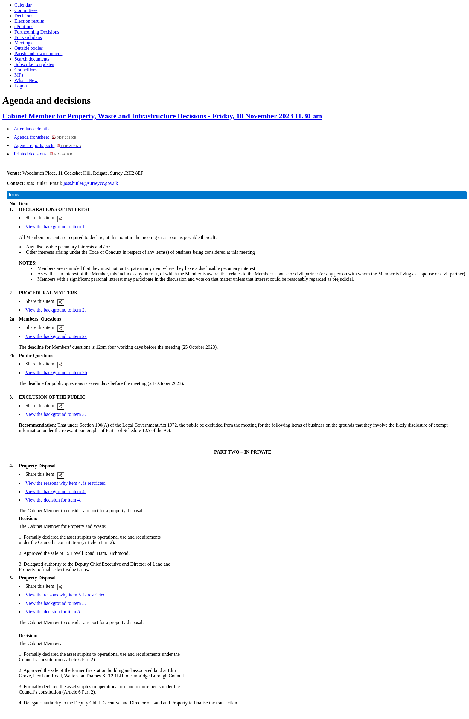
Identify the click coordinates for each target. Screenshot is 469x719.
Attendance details (31, 128)
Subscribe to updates (34, 64)
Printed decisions (43, 153)
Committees (25, 10)
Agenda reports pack (47, 145)
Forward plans (28, 37)
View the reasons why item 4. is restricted (65, 483)
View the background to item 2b (56, 372)
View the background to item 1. (55, 226)
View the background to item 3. (55, 414)
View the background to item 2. (55, 309)
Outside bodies (28, 48)
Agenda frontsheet (45, 137)
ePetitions (23, 26)
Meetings (23, 42)
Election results (29, 21)
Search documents (31, 58)
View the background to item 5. (55, 603)
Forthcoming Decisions (36, 31)
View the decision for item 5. (53, 611)
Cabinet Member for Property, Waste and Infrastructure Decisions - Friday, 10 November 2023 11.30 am (162, 116)
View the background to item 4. (55, 491)
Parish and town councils (38, 53)
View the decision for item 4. (53, 499)
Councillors (25, 69)
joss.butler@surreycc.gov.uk (90, 183)
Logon (20, 85)
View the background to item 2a (56, 336)
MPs (18, 75)
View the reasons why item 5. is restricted (65, 594)
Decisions (23, 15)
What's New (26, 80)
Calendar (23, 4)
